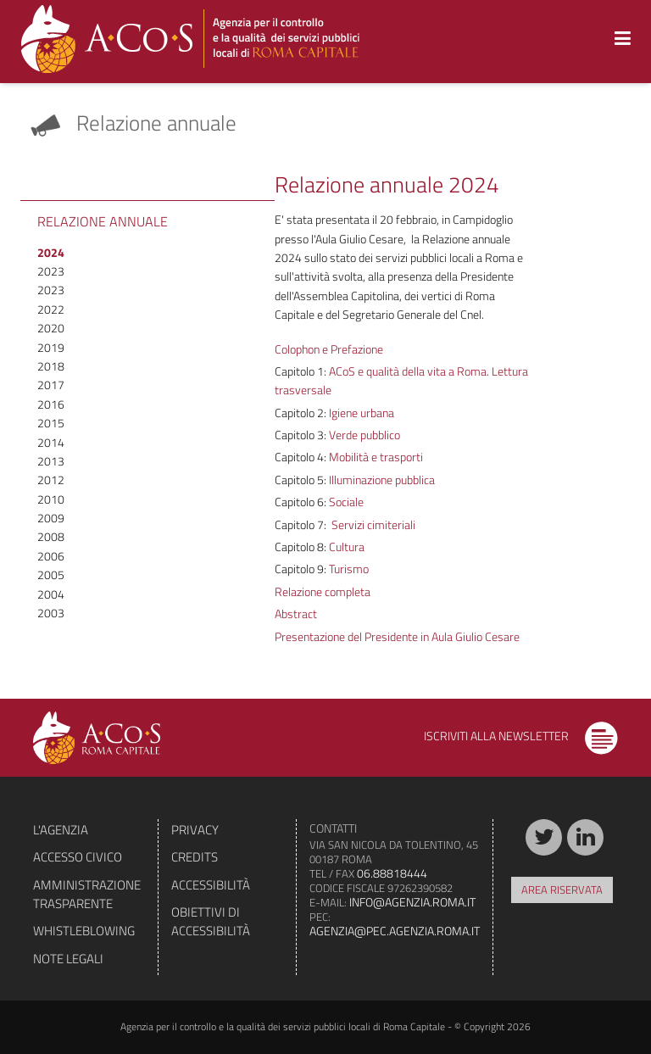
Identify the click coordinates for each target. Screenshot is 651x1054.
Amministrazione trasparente (87, 894)
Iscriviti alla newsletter (521, 735)
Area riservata (562, 889)
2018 (50, 366)
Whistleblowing (84, 930)
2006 (50, 556)
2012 (50, 479)
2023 (50, 271)
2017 (50, 384)
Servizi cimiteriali (372, 524)
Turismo (347, 568)
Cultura (345, 546)
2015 (50, 423)
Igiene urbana (360, 412)
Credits (194, 857)
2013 (50, 461)
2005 (50, 574)
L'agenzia (60, 829)
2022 (50, 309)
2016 (50, 404)
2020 (50, 328)
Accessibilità (210, 885)
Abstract (296, 613)
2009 (50, 518)
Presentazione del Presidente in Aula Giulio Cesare (397, 636)
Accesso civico (77, 857)
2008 (50, 536)
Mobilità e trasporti (374, 457)
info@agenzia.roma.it (412, 902)
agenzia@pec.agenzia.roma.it (394, 931)
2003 (50, 613)
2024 (50, 252)
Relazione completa (322, 591)
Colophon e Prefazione (329, 349)
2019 (50, 347)
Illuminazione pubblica (380, 479)
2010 (50, 499)
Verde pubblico (363, 434)
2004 (50, 594)
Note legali (68, 958)
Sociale (345, 501)
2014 (50, 442)
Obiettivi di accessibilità (210, 921)
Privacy (195, 829)
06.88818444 (392, 873)
